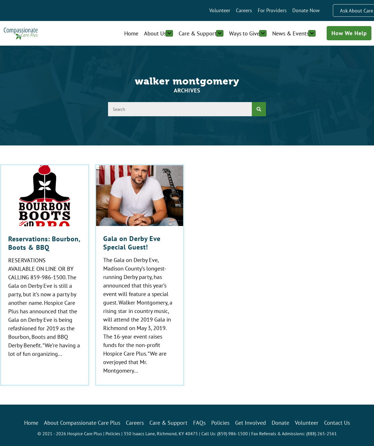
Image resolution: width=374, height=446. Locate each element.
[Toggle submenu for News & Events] (312, 33)
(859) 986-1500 (232, 433)
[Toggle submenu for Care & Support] (219, 33)
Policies (112, 433)
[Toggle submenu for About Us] (169, 33)
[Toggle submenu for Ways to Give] (263, 33)
